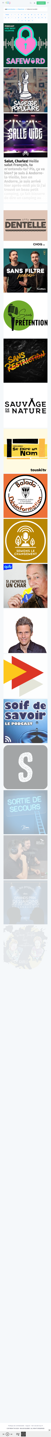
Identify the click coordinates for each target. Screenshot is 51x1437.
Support (27, 1425)
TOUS (7, 14)
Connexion (41, 3)
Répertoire (21, 9)
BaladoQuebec (11, 9)
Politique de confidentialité (16, 1425)
